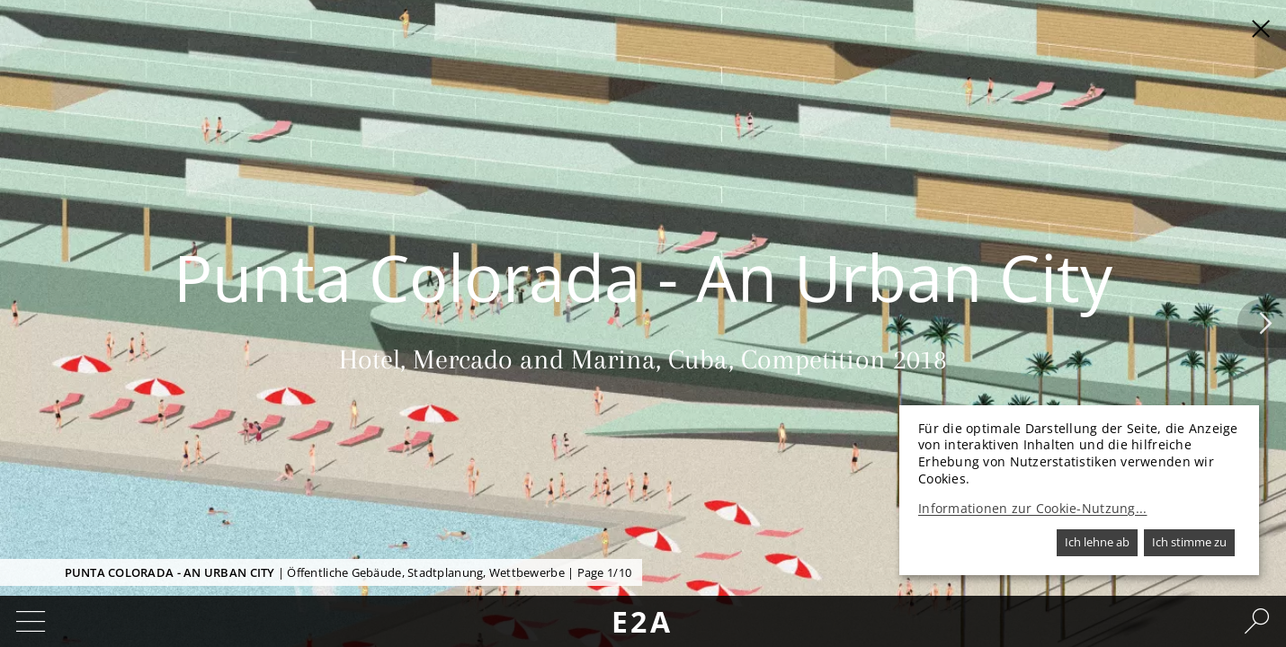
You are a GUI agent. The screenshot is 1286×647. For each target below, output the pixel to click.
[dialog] (1079, 490)
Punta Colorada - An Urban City (170, 572)
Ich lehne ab (1097, 542)
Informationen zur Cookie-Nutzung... (1032, 509)
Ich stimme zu (1189, 542)
